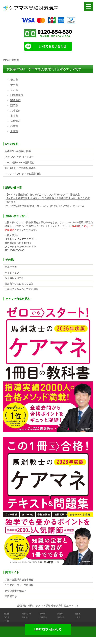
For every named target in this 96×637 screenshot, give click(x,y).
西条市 (14, 126)
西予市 (14, 105)
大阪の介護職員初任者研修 (19, 579)
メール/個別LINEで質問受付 (20, 162)
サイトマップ (12, 272)
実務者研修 (11, 596)
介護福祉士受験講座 (15, 591)
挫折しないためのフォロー (19, 157)
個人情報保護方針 (14, 278)
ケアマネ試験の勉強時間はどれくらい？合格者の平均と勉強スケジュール (45, 206)
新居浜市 (15, 120)
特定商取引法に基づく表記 (19, 283)
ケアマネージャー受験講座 (19, 585)
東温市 (14, 115)
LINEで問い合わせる (47, 629)
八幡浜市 (15, 110)
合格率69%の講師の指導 (18, 151)
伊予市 (14, 84)
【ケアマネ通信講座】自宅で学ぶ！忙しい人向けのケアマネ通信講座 (43, 194)
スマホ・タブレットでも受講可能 (23, 173)
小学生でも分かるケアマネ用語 (21, 289)
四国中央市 (16, 95)
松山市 (14, 79)
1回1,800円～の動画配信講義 (20, 168)
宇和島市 (15, 100)
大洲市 (14, 131)
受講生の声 (11, 267)
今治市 (14, 89)
